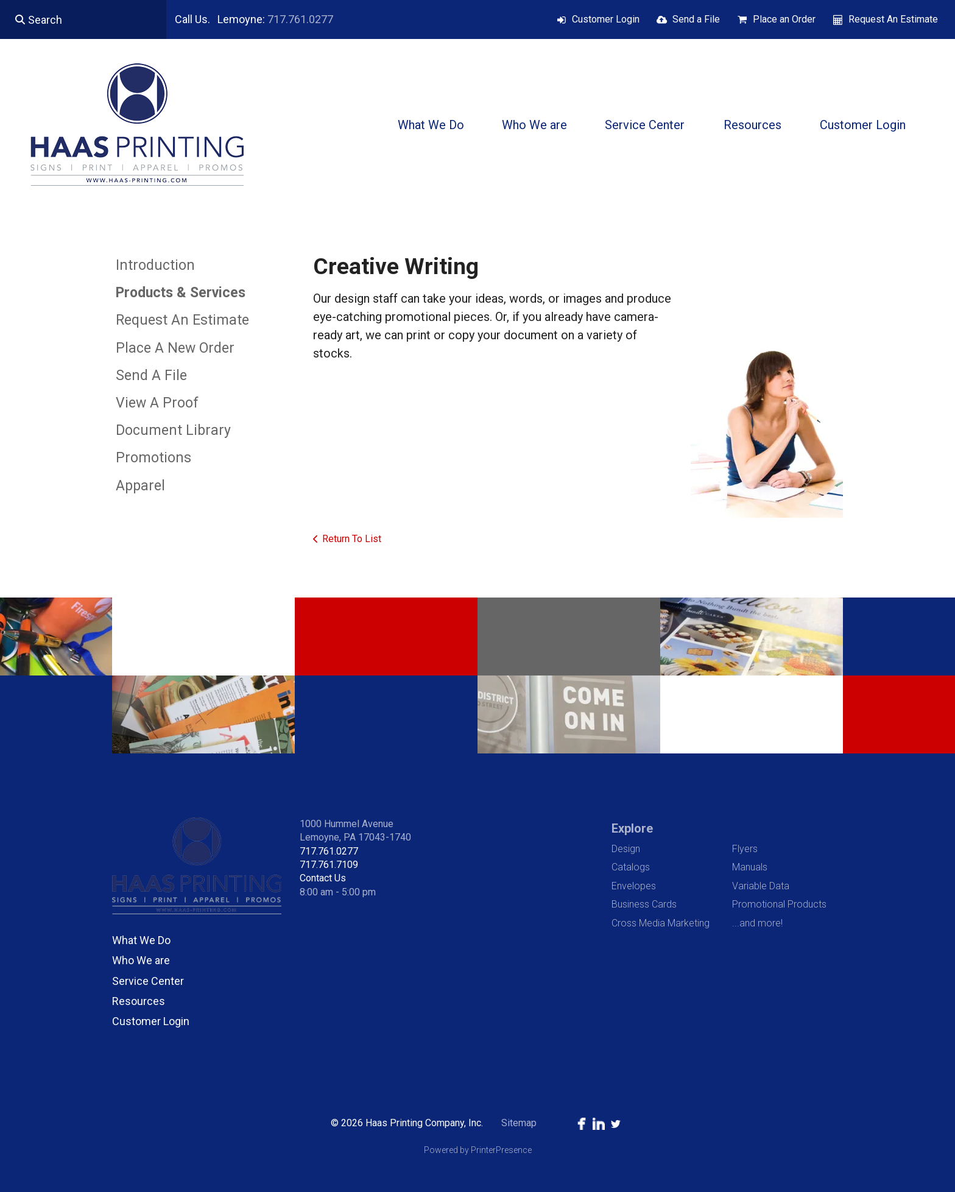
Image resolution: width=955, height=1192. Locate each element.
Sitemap (519, 1123)
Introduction (155, 265)
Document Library (173, 430)
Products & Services (180, 292)
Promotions (153, 458)
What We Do (431, 125)
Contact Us (323, 878)
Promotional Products (779, 904)
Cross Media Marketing (660, 923)
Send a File (696, 19)
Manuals (749, 867)
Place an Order (784, 19)
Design (625, 849)
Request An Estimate (893, 19)
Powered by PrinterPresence (478, 1150)
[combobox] (83, 19)
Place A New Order (175, 348)
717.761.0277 (300, 19)
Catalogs (630, 867)
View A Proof (157, 403)
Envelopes (633, 886)
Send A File (151, 375)
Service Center (645, 125)
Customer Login (606, 19)
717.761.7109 (329, 864)
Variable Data (760, 886)
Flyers (745, 849)
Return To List (351, 539)
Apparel (140, 486)
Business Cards (644, 904)
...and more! (757, 923)
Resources (752, 125)
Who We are (534, 125)
